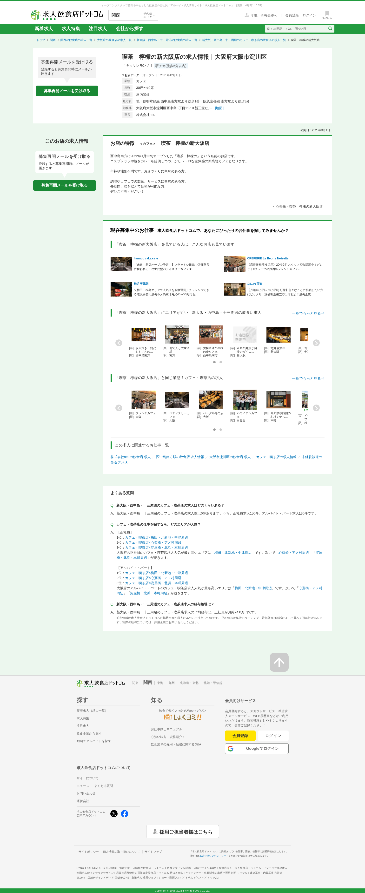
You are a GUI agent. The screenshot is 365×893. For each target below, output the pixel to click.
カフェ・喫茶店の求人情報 (276, 457)
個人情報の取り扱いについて (121, 851)
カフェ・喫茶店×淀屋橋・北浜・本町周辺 (156, 547)
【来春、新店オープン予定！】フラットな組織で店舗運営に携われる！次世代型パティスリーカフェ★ (171, 267)
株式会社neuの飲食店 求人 (131, 457)
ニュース (83, 786)
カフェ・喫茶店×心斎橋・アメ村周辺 (153, 542)
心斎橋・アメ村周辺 (294, 553)
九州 (171, 683)
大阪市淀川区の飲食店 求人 (230, 457)
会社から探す (129, 28)
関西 (53, 40)
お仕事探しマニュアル (166, 729)
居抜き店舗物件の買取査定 (149, 872)
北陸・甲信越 (213, 683)
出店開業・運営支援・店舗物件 (135, 867)
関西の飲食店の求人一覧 (76, 40)
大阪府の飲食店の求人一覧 (114, 40)
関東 (135, 683)
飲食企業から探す (89, 733)
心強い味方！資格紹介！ (168, 737)
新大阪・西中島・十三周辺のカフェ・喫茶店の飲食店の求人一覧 (244, 40)
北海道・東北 (189, 683)
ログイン (273, 736)
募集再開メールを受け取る (67, 91)
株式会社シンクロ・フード (213, 855)
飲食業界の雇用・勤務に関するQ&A (176, 744)
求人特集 (71, 28)
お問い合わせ (86, 793)
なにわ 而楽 (254, 283)
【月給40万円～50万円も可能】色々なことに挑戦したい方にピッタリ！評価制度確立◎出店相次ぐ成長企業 (285, 292)
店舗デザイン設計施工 (191, 867)
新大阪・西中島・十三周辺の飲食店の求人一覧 (167, 40)
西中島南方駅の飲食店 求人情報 (180, 457)
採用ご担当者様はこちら (185, 831)
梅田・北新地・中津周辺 (233, 553)
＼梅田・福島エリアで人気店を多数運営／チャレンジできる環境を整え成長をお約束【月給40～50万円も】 (171, 292)
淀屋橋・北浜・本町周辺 (148, 593)
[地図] (219, 108)
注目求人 (98, 28)
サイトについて (88, 778)
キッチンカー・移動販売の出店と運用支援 (216, 872)
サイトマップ (153, 851)
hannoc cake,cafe (146, 258)
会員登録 (240, 736)
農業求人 (144, 877)
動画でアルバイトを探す (94, 741)
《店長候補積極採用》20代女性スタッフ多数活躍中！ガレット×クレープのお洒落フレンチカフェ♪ (285, 267)
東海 (160, 683)
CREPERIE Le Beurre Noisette (267, 258)
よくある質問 (103, 786)
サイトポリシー (89, 851)
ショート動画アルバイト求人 (188, 877)
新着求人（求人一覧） (92, 710)
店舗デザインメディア (108, 877)
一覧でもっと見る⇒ (308, 313)
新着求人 (44, 28)
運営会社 (83, 801)
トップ (40, 40)
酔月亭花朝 (141, 283)
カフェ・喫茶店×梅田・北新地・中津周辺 (156, 537)
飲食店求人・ (240, 867)
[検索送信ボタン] (330, 29)
